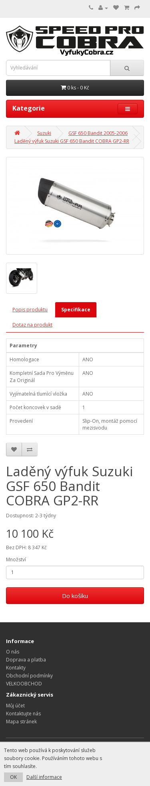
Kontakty (16, 667)
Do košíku (75, 596)
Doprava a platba (26, 659)
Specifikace (75, 309)
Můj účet (15, 705)
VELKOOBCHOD (24, 683)
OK (13, 777)
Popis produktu (30, 309)
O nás (12, 651)
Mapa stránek (21, 721)
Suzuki (44, 133)
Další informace (44, 777)
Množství (16, 559)
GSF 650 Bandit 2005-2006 (98, 133)
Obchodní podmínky (29, 675)
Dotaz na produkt (32, 324)
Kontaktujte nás (23, 713)
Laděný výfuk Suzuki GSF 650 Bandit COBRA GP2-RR (71, 141)
